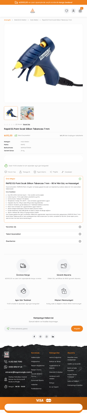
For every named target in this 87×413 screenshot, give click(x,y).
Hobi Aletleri (25, 142)
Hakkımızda (35, 357)
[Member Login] (73, 11)
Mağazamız (35, 361)
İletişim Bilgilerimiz (37, 365)
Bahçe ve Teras (54, 361)
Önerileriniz (10, 241)
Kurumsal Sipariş (37, 380)
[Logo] (32, 10)
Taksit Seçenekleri (13, 234)
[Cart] (80, 11)
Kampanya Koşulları (75, 385)
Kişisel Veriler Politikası (72, 376)
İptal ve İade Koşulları (72, 369)
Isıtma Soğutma (55, 357)
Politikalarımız (36, 388)
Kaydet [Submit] (77, 329)
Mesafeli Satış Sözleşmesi (72, 358)
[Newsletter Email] (43, 329)
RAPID (23, 144)
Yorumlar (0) (11, 227)
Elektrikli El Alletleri (56, 372)
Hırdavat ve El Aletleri (54, 377)
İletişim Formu (36, 370)
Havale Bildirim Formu (36, 375)
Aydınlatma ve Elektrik (54, 367)
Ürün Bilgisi (10, 179)
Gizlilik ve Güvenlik (74, 364)
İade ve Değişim (73, 381)
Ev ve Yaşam (54, 387)
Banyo (51, 383)
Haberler (34, 384)
